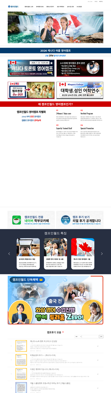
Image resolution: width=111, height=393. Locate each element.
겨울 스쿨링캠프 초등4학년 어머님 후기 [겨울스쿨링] (50, 383)
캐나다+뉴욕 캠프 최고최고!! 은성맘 (43, 341)
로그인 (96, 1)
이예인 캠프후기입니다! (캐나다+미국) (44, 369)
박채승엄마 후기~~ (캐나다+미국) (43, 355)
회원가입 (101, 1)
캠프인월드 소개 (29, 6)
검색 (101, 336)
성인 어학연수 (60, 6)
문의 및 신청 (70, 6)
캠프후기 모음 (54, 332)
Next (102, 253)
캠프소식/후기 (50, 6)
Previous (9, 253)
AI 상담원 (79, 6)
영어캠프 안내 (39, 6)
